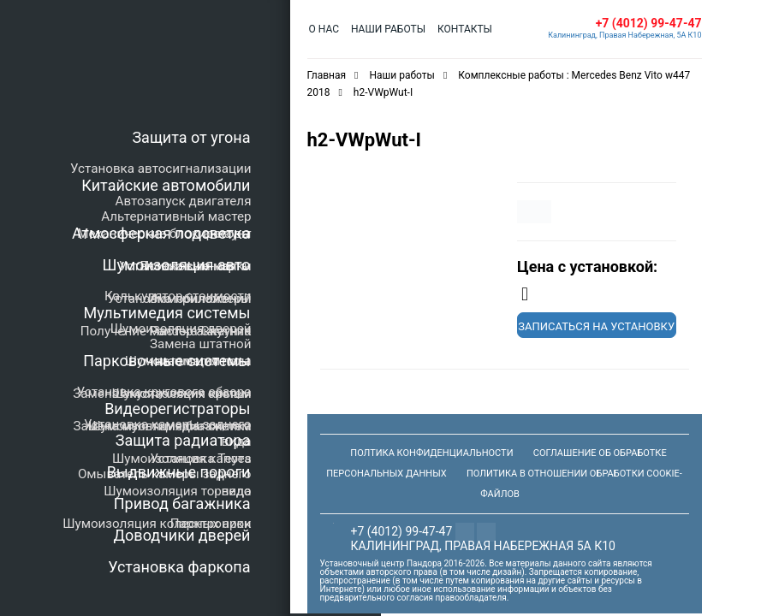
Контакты (464, 29)
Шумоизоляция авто (177, 265)
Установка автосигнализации (160, 168)
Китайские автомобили (165, 185)
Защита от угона (191, 137)
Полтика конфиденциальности (431, 453)
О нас (324, 29)
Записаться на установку (596, 326)
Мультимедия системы (166, 313)
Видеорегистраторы (177, 409)
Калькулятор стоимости (178, 296)
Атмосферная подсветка (161, 233)
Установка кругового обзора (164, 392)
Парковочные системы (166, 361)
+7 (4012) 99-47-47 (649, 23)
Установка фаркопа (179, 567)
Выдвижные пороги (179, 472)
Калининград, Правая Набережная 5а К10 (483, 546)
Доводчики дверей (182, 535)
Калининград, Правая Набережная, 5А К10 (624, 35)
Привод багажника (182, 503)
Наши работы (388, 29)
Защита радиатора (183, 440)
